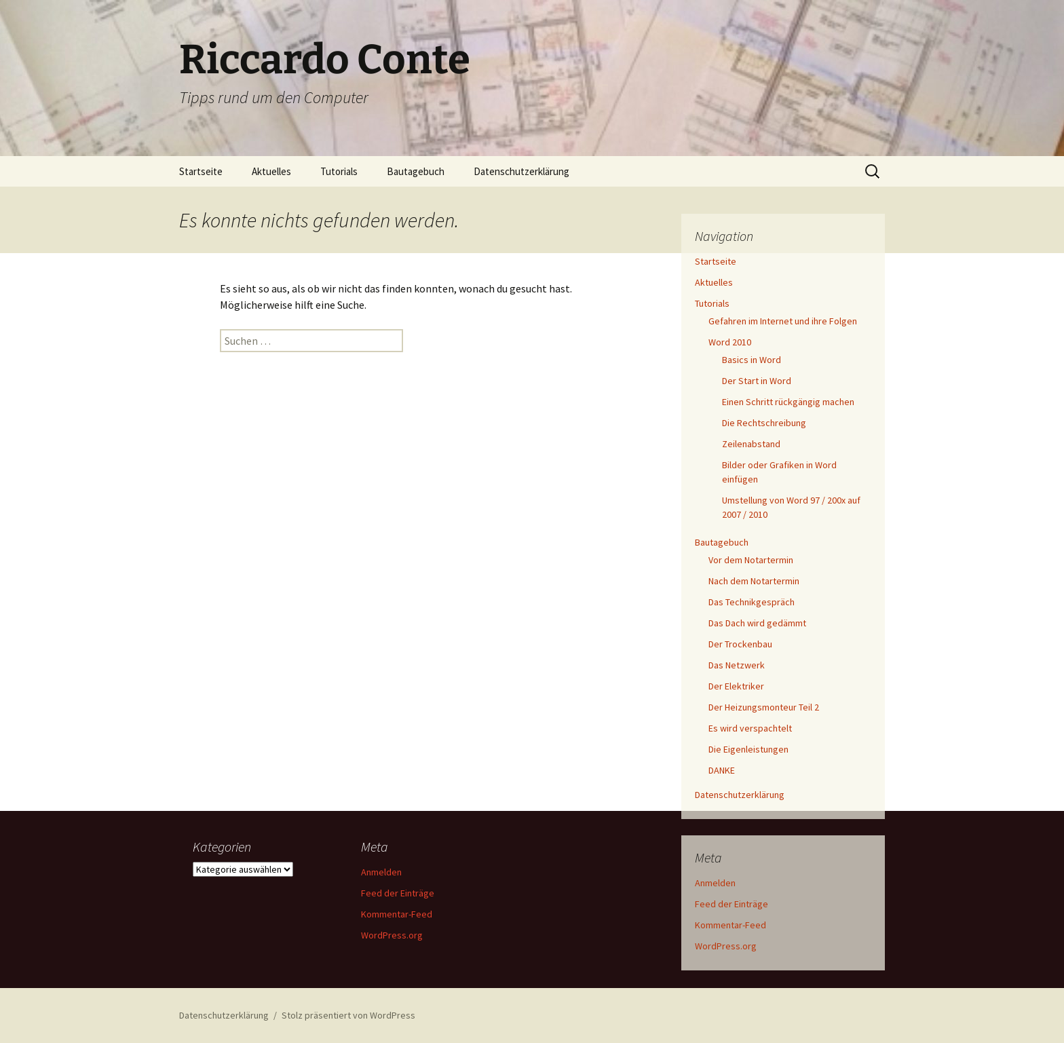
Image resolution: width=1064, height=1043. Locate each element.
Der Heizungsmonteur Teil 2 (763, 707)
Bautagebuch (415, 171)
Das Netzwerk (736, 665)
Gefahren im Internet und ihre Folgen (782, 321)
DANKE (721, 770)
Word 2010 (729, 342)
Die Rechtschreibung (764, 423)
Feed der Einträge (731, 904)
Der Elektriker (736, 686)
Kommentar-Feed (730, 925)
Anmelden (715, 883)
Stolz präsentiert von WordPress (348, 1015)
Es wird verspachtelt (750, 728)
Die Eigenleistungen (748, 749)
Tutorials (339, 171)
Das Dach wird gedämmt (757, 623)
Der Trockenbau (740, 644)
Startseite (201, 171)
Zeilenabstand (751, 444)
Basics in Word (751, 360)
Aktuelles (271, 171)
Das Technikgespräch (751, 602)
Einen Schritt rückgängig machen (788, 402)
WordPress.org (726, 946)
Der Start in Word (756, 381)
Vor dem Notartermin (750, 560)
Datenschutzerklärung (521, 171)
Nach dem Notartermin (753, 581)
